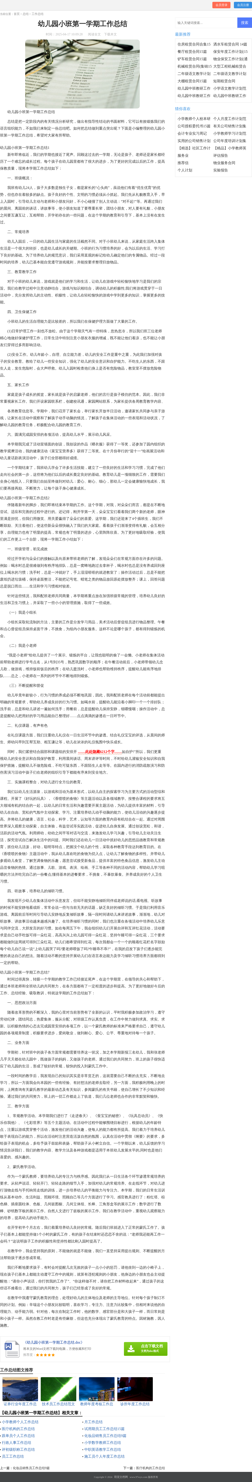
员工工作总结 (13, 1456)
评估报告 (220, 155)
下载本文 (110, 34)
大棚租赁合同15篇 (192, 81)
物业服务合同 (224, 163)
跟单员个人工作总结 (18, 1436)
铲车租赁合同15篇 (192, 59)
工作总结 (38, 14)
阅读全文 (94, 34)
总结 (26, 14)
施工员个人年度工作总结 (104, 1456)
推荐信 (183, 163)
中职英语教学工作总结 (102, 1449)
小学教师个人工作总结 (20, 1422)
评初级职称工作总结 (18, 1449)
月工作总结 (93, 1422)
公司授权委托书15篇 (194, 126)
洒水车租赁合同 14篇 (230, 44)
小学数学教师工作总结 (102, 1443)
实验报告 (220, 170)
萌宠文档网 (121, 1477)
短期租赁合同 (224, 81)
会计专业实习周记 (192, 133)
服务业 (183, 155)
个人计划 (185, 170)
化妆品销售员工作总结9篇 (105, 1436)
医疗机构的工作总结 (18, 1429)
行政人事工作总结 (16, 1443)
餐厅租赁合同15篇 (192, 52)
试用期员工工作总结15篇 (104, 1429)
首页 (17, 14)
